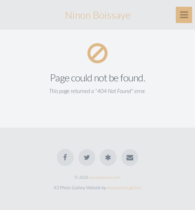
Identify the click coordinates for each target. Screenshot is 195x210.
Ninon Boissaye (98, 15)
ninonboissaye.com (104, 177)
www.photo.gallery (124, 187)
